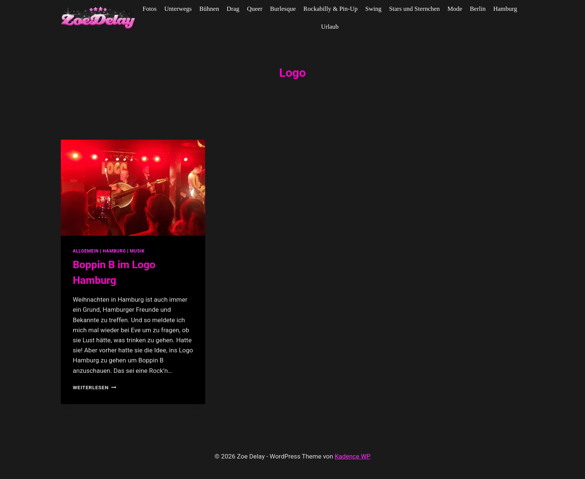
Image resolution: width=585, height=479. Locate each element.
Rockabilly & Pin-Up (330, 8)
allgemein (86, 251)
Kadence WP (352, 456)
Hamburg (505, 8)
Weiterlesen (94, 387)
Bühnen (209, 8)
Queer (255, 8)
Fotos (150, 8)
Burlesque (283, 8)
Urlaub (329, 26)
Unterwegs (178, 8)
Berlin (478, 8)
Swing (373, 8)
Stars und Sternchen (414, 8)
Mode (454, 8)
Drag (233, 8)
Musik (137, 251)
